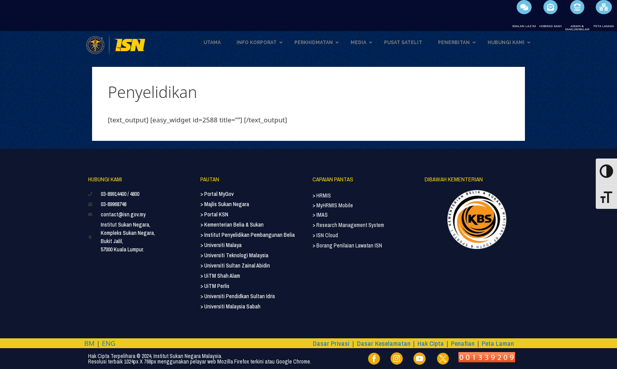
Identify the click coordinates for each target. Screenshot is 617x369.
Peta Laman (498, 343)
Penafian (463, 343)
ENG (109, 343)
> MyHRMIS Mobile (332, 205)
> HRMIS (321, 195)
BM (89, 343)
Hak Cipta (430, 343)
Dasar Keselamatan (383, 343)
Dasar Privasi (331, 343)
